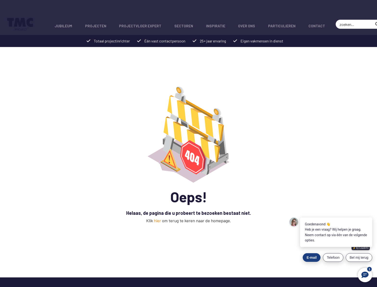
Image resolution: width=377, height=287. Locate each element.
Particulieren (273, 11)
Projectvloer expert (137, 11)
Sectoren (179, 11)
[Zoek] (364, 10)
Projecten (93, 11)
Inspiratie (209, 11)
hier (157, 220)
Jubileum (62, 11)
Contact (306, 11)
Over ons (239, 11)
